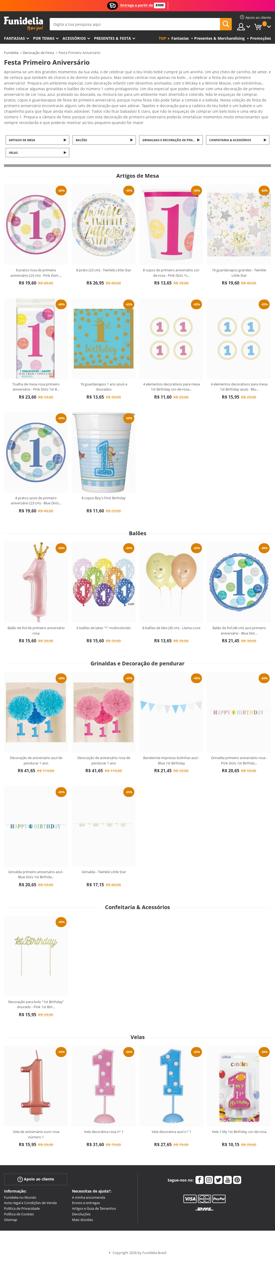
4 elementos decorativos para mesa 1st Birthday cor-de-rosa (171, 366)
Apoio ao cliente (35, 1158)
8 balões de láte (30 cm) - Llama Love (171, 607)
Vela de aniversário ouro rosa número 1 (36, 1114)
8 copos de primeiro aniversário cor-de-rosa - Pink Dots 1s (171, 252)
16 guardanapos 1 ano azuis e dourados (103, 366)
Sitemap (10, 1199)
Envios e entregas (86, 1182)
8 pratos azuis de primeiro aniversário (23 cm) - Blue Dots (36, 480)
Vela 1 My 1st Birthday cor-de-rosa (239, 1111)
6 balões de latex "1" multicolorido (104, 607)
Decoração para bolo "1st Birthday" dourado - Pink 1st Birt (36, 984)
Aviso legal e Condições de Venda (30, 1182)
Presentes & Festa (112, 38)
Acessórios (74, 38)
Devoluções (81, 1193)
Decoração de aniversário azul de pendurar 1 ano (36, 740)
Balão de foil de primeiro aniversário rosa (36, 610)
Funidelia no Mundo (20, 1176)
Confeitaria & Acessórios (230, 119)
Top (162, 38)
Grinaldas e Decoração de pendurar (172, 119)
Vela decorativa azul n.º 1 (171, 1111)
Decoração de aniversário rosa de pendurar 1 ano (103, 740)
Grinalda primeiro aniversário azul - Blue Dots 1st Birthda (36, 854)
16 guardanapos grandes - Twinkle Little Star (239, 252)
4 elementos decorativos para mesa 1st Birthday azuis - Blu (239, 366)
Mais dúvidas (82, 1199)
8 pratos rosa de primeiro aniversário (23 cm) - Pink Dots (36, 252)
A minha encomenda (88, 1176)
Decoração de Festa (38, 52)
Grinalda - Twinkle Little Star (104, 851)
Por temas (44, 38)
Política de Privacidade (22, 1187)
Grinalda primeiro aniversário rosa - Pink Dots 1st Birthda (239, 740)
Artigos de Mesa (22, 119)
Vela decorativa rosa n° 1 (104, 1111)
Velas (13, 132)
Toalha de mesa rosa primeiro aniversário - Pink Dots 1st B (36, 366)
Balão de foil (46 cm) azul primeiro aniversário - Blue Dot (239, 610)
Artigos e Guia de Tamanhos (94, 1187)
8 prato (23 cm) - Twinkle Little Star (103, 249)
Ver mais (17, 101)
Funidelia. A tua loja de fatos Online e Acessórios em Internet (23, 24)
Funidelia (11, 52)
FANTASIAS (14, 38)
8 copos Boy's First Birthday (104, 477)
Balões (81, 119)
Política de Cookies (19, 1193)
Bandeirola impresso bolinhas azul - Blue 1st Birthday (171, 740)
